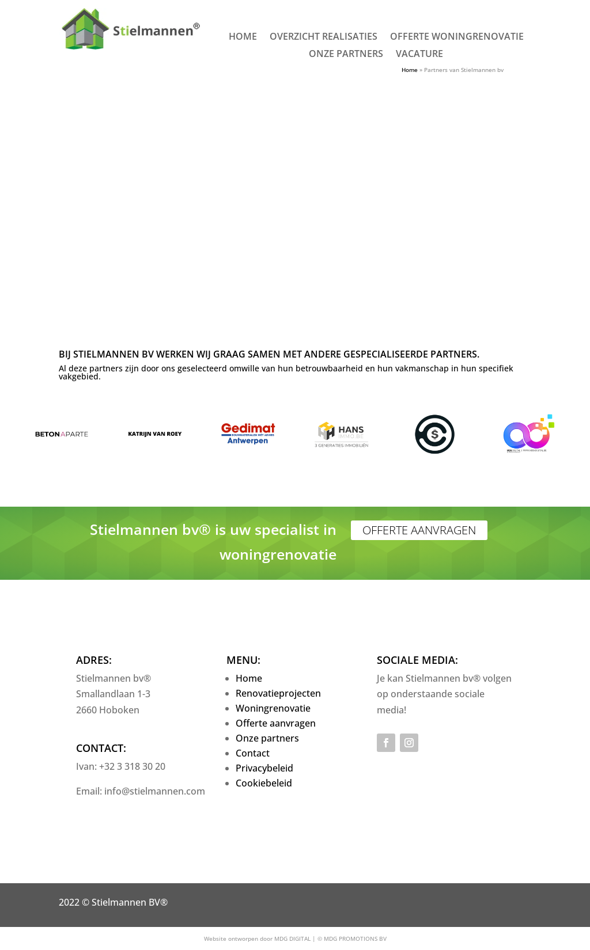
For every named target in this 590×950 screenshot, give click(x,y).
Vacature (419, 55)
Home (243, 37)
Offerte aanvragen (419, 530)
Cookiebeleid (264, 783)
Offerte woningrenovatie (457, 37)
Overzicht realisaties (323, 37)
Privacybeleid (264, 768)
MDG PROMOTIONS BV (355, 938)
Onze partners (346, 55)
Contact (253, 753)
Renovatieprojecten (278, 693)
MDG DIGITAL (292, 938)
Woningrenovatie (273, 708)
